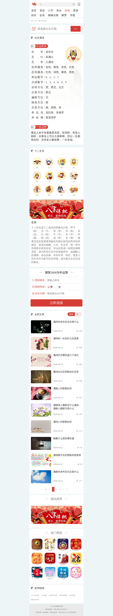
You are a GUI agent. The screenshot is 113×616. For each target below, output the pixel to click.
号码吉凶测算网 (63, 595)
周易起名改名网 (35, 599)
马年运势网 (72, 595)
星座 (75, 10)
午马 (61, 181)
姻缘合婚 (53, 15)
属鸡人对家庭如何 (62, 421)
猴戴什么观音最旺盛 (63, 438)
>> (67, 489)
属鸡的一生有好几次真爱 (66, 338)
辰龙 (37, 181)
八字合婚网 (44, 595)
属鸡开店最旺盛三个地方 (66, 355)
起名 (42, 15)
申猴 (37, 195)
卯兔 (74, 167)
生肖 (67, 10)
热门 (78, 314)
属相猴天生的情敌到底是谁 (67, 455)
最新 (71, 314)
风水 (59, 10)
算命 (42, 10)
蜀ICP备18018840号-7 (61, 609)
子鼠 (37, 167)
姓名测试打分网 (53, 595)
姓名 (33, 15)
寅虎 (61, 167)
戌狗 (61, 195)
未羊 (74, 181)
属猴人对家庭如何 (62, 388)
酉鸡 (49, 195)
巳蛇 (49, 181)
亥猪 (74, 195)
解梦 (64, 15)
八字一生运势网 (35, 595)
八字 (50, 10)
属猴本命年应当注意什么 (66, 471)
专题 (72, 15)
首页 (33, 10)
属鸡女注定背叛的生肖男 (66, 371)
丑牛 (49, 167)
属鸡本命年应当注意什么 (66, 322)
